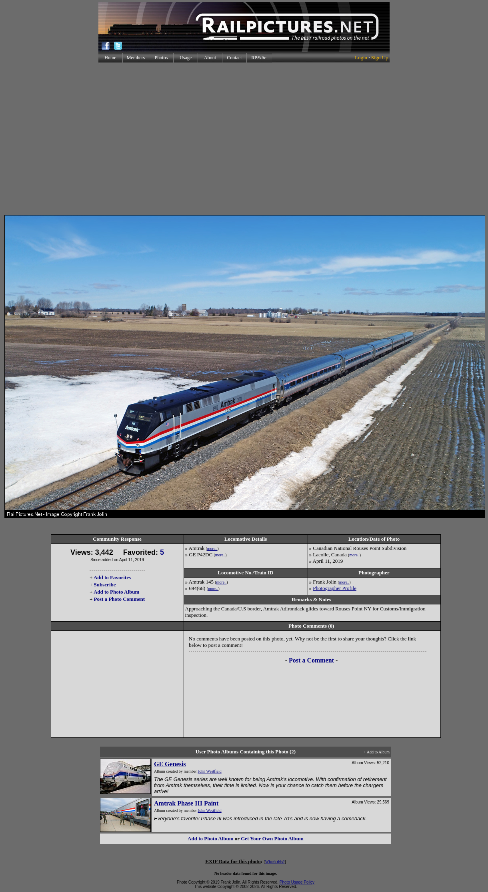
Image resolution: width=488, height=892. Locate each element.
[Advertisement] (243, 139)
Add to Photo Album (117, 592)
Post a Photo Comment (119, 599)
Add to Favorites (112, 577)
